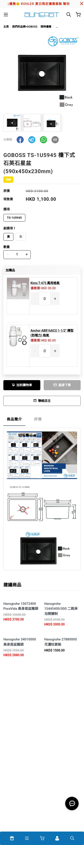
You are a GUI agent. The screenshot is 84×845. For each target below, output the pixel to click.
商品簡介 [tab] (14, 419)
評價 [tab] (38, 419)
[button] (20, 139)
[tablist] (42, 420)
